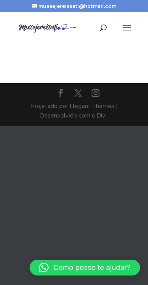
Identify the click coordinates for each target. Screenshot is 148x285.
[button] (85, 268)
